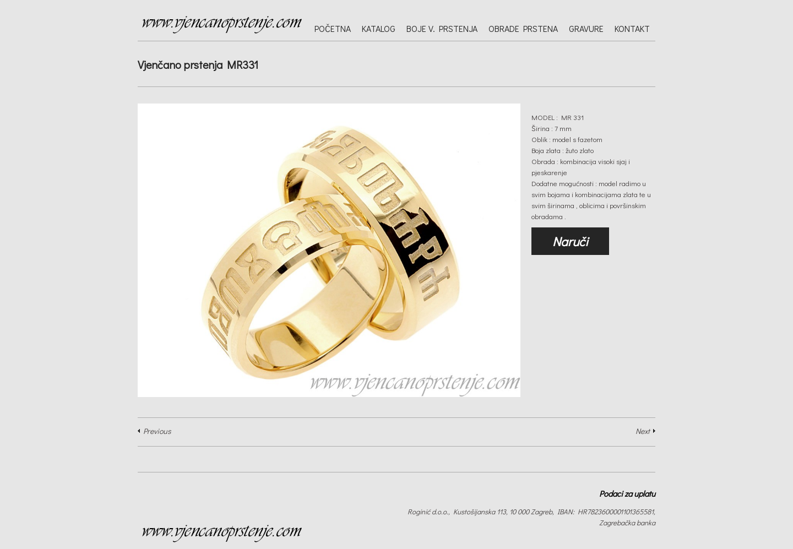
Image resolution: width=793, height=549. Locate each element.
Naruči (570, 241)
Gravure (586, 28)
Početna (332, 28)
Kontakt (632, 28)
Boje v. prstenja (441, 28)
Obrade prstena (523, 28)
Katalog (378, 28)
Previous (157, 431)
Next (643, 431)
